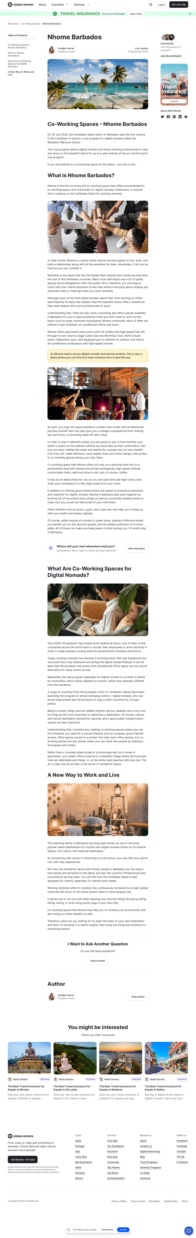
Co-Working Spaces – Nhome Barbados (19, 46)
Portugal (79, 1146)
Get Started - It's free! (22, 1159)
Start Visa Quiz (136, 548)
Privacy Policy (119, 1201)
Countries (57, 4)
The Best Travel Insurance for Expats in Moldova (117, 1088)
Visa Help (112, 1140)
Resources (13, 23)
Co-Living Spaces (30, 23)
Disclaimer (154, 1201)
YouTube (181, 1151)
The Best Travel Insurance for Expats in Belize (163, 1088)
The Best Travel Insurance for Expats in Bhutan (26, 1088)
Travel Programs (149, 1162)
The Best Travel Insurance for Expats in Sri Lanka (72, 1088)
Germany (80, 1172)
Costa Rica (81, 1156)
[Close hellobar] (190, 14)
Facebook (182, 1146)
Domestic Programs (150, 1167)
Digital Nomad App (150, 1151)
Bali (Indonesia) (83, 1162)
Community (113, 1162)
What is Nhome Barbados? (16, 54)
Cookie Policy (171, 1201)
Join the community (171, 56)
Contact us (146, 1146)
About (42, 4)
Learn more (136, 13)
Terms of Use (137, 1201)
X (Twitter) (182, 1162)
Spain (78, 1140)
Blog (142, 1156)
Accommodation (116, 1178)
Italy (77, 1151)
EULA (185, 1201)
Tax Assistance (115, 1146)
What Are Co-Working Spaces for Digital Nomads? (19, 64)
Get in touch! (98, 960)
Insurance (112, 1151)
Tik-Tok (180, 1156)
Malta (78, 1167)
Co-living (144, 1172)
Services (79, 4)
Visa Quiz (112, 1156)
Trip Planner (113, 1167)
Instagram (182, 1140)
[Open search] (151, 4)
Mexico (79, 1178)
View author (138, 996)
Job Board (112, 1172)
